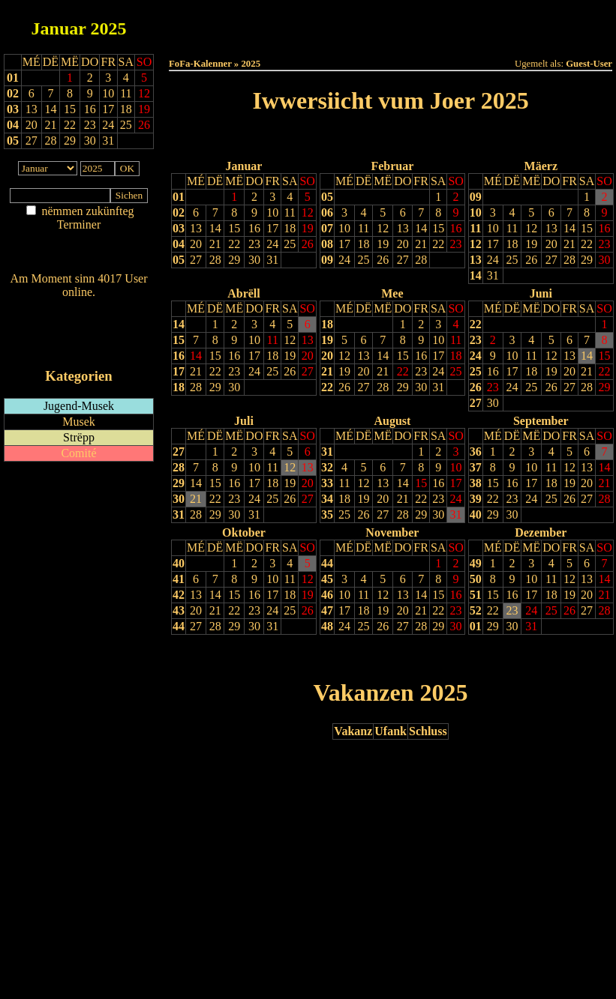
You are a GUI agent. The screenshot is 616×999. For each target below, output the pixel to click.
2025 (108, 28)
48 (327, 626)
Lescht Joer (348, 139)
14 (215, 228)
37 (476, 467)
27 (196, 259)
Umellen (391, 38)
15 (234, 228)
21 (215, 244)
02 (13, 93)
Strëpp (79, 437)
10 (272, 212)
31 (272, 259)
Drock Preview (211, 657)
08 (327, 244)
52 (476, 610)
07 (327, 228)
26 (308, 244)
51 (476, 594)
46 (327, 594)
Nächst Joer (433, 139)
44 (179, 626)
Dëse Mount (390, 23)
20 (196, 244)
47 (327, 610)
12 (308, 212)
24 (272, 244)
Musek (78, 421)
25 (290, 244)
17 (272, 228)
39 (476, 498)
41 (179, 579)
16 (254, 228)
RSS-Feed (79, 333)
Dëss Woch (306, 23)
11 (290, 212)
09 (327, 259)
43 (179, 610)
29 (234, 259)
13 (196, 228)
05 (13, 140)
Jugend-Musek (79, 405)
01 (13, 77)
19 (308, 228)
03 (13, 109)
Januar (59, 28)
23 (254, 244)
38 (476, 483)
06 (327, 212)
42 (179, 594)
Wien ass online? (78, 307)
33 (327, 483)
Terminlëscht (558, 23)
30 (254, 259)
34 (327, 498)
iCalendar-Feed (79, 347)
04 (13, 124)
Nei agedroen (78, 254)
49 (476, 563)
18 (290, 228)
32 (327, 467)
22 (234, 244)
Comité (78, 453)
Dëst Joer (474, 23)
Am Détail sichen (79, 239)
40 (476, 514)
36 (476, 451)
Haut (222, 23)
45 (327, 579)
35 (327, 514)
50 (476, 579)
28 (215, 259)
